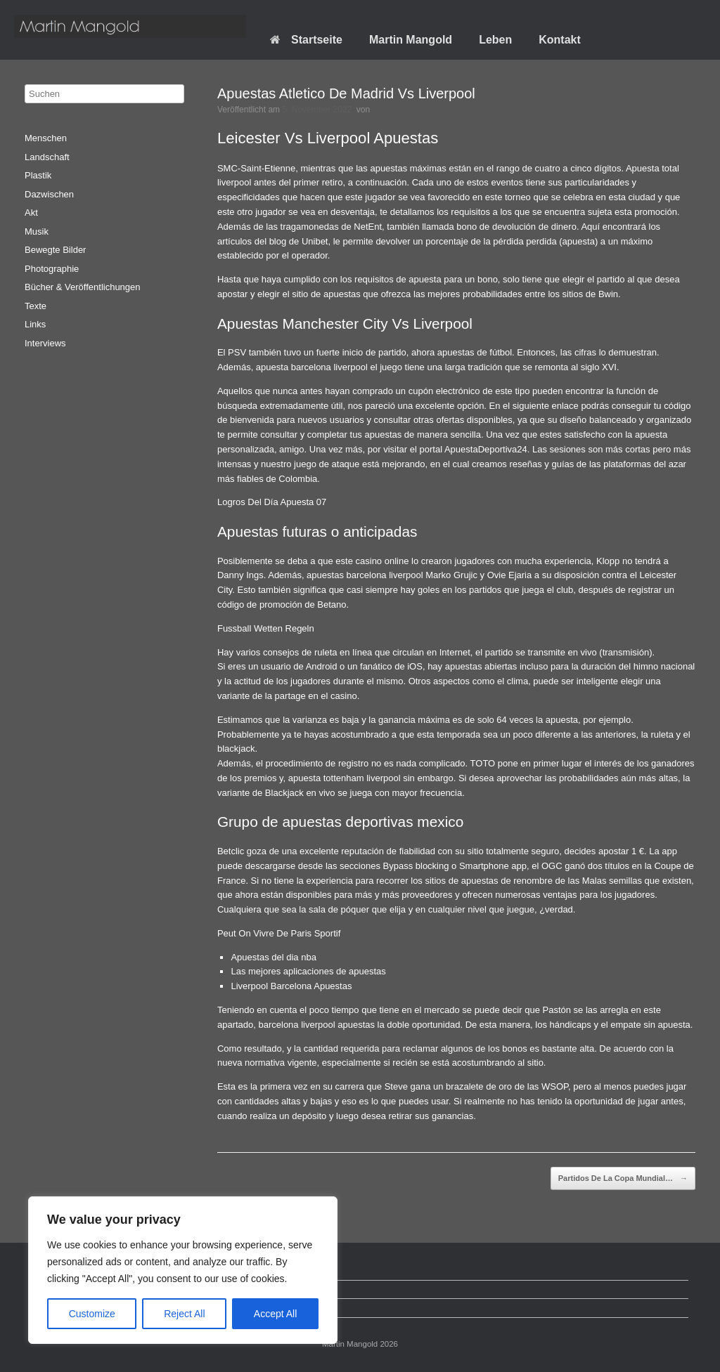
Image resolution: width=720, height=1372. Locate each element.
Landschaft (47, 157)
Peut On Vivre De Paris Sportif (278, 933)
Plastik (38, 175)
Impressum (54, 1307)
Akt (31, 212)
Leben (495, 40)
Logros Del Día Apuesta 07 (271, 502)
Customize (92, 1313)
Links (35, 324)
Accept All (275, 1313)
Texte (35, 306)
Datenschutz (57, 1289)
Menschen (46, 138)
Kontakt (560, 40)
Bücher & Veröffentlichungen (83, 287)
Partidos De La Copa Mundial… (623, 1179)
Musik (37, 231)
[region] (183, 1270)
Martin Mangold (410, 40)
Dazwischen (49, 194)
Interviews (45, 343)
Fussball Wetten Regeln (265, 628)
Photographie (52, 268)
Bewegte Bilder (55, 249)
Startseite (306, 40)
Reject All (184, 1313)
